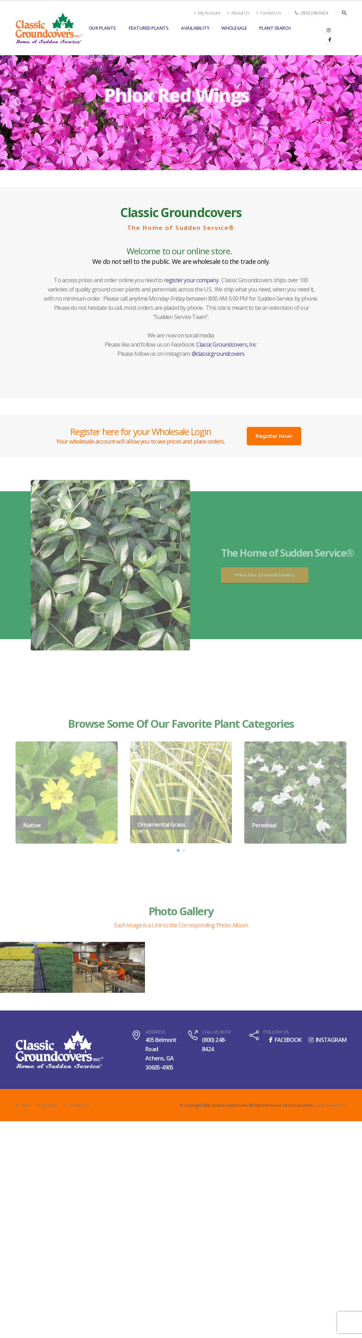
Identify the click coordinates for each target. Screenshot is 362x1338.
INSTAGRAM (327, 1040)
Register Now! (274, 436)
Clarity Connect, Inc (329, 1105)
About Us (238, 13)
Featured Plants (149, 28)
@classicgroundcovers (218, 354)
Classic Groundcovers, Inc (226, 344)
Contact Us (268, 13)
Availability (195, 28)
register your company (191, 280)
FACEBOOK (285, 1040)
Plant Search (275, 28)
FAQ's (25, 1105)
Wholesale (234, 28)
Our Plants (102, 28)
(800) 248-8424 (311, 13)
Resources (101, 56)
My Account (207, 13)
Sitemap (49, 1105)
